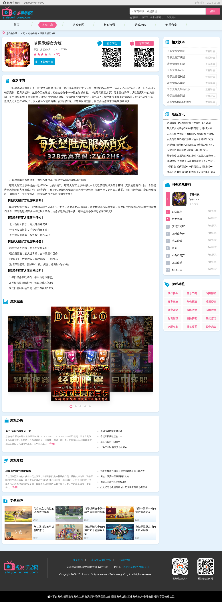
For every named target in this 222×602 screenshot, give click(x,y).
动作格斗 (173, 293)
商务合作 (78, 559)
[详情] (52, 443)
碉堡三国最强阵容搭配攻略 (113, 482)
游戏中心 (47, 24)
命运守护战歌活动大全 (111, 436)
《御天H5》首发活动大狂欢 (113, 447)
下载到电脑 (44, 61)
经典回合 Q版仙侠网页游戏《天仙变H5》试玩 (191, 172)
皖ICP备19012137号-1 (136, 567)
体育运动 (173, 310)
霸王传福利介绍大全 (110, 442)
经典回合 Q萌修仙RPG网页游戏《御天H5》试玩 (192, 128)
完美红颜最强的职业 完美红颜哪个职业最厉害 (122, 471)
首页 (16, 24)
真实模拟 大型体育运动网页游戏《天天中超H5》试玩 (192, 161)
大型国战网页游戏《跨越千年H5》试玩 (187, 150)
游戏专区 (78, 24)
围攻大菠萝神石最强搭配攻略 (114, 476)
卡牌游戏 (211, 310)
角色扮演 (32, 33)
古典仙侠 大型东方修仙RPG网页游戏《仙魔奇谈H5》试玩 (192, 133)
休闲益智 (211, 293)
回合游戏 (211, 326)
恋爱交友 (173, 326)
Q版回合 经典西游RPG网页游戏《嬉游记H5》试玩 (192, 166)
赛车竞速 (173, 301)
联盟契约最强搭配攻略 (18, 471)
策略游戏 (192, 310)
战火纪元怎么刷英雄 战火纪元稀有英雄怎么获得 (123, 487)
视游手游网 (13, 2)
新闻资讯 (109, 24)
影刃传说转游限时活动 (111, 431)
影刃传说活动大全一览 (18, 431)
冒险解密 (192, 318)
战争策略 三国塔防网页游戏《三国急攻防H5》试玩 (192, 155)
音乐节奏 (192, 293)
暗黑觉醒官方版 (47, 33)
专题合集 (171, 24)
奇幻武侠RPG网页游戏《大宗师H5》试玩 (189, 123)
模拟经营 (211, 301)
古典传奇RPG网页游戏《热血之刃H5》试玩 (190, 139)
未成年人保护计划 (101, 559)
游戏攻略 (140, 24)
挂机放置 (192, 326)
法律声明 (125, 559)
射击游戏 (173, 318)
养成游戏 (211, 318)
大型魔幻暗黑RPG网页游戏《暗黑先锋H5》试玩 (192, 144)
